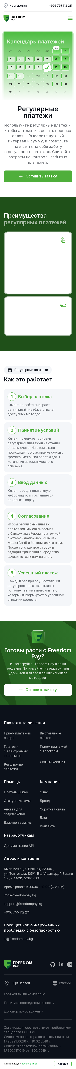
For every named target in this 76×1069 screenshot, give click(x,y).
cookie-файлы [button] (29, 1063)
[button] (38, 176)
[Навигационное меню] (70, 18)
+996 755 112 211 (60, 5)
